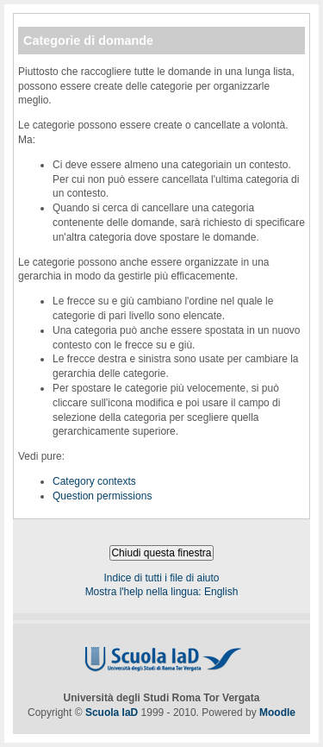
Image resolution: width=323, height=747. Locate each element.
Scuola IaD (111, 712)
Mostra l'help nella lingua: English (162, 592)
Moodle (277, 712)
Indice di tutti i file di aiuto (161, 578)
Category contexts (94, 481)
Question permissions (102, 496)
